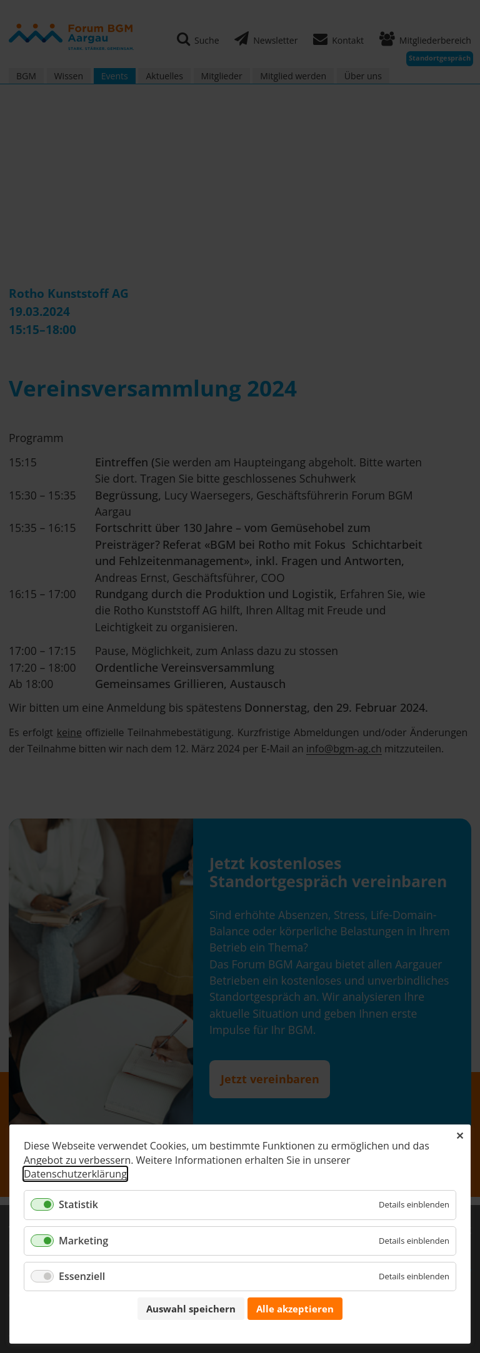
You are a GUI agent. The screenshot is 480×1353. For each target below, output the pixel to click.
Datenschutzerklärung (75, 1174)
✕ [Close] (460, 1136)
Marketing (83, 1240)
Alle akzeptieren (295, 1308)
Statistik (78, 1204)
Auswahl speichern (191, 1308)
